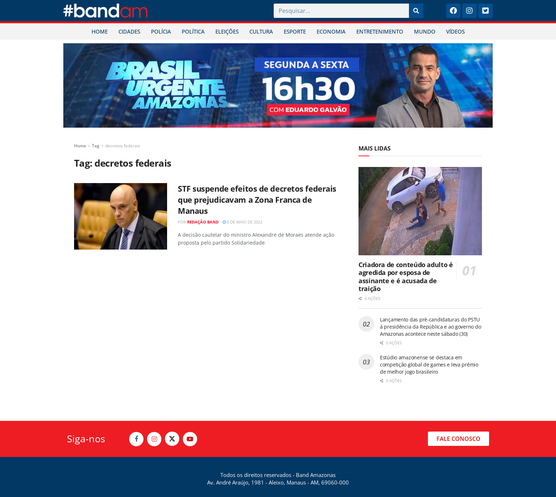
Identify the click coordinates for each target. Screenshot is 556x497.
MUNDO (424, 31)
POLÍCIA (161, 31)
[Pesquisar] (416, 11)
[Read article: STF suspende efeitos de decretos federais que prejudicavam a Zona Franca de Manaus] (120, 216)
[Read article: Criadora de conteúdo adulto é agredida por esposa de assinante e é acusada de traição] (420, 211)
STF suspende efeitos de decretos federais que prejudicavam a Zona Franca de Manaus (257, 199)
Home (80, 146)
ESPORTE (295, 31)
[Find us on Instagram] (154, 439)
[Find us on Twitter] (172, 439)
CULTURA (261, 31)
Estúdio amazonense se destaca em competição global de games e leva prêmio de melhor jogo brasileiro (429, 364)
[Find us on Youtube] (190, 439)
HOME (100, 31)
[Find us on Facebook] (136, 439)
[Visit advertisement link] (278, 85)
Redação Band (203, 222)
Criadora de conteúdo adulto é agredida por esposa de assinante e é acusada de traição (406, 276)
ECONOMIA (331, 31)
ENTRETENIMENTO (379, 31)
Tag (95, 146)
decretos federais (122, 146)
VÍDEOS (455, 31)
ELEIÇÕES (227, 31)
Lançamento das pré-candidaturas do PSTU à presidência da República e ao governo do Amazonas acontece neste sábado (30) (430, 326)
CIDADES (129, 31)
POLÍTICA (193, 31)
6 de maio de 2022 (242, 222)
